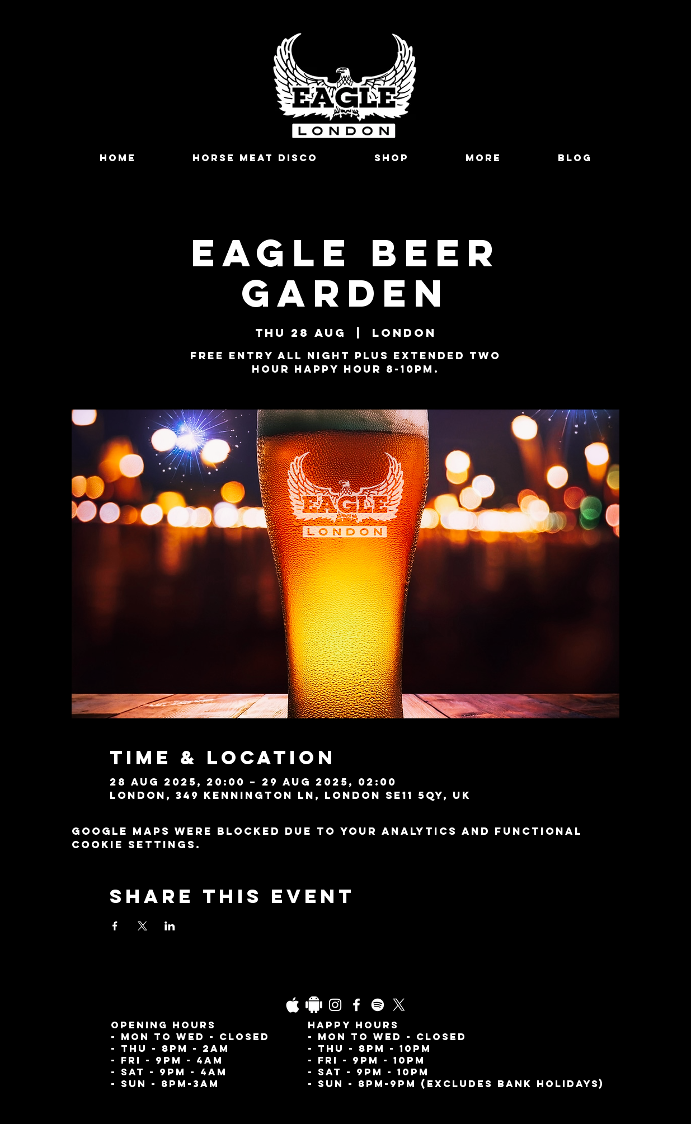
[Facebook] (356, 1004)
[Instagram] (335, 1004)
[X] (399, 1004)
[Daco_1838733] (313, 1004)
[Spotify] (377, 1004)
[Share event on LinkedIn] (169, 925)
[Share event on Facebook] (115, 925)
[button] (484, 158)
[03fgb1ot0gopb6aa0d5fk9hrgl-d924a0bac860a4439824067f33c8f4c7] (292, 1004)
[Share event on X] (142, 925)
